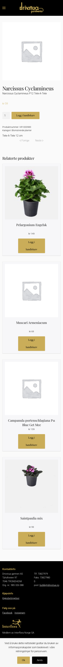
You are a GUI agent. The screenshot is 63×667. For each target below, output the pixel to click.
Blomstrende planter (22, 130)
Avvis (40, 660)
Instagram (20, 612)
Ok (23, 660)
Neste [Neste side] (39, 140)
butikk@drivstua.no (49, 585)
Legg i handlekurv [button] (31, 246)
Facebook (7, 612)
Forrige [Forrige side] (24, 140)
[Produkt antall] (6, 115)
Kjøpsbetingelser (10, 598)
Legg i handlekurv (25, 115)
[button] (4, 8)
